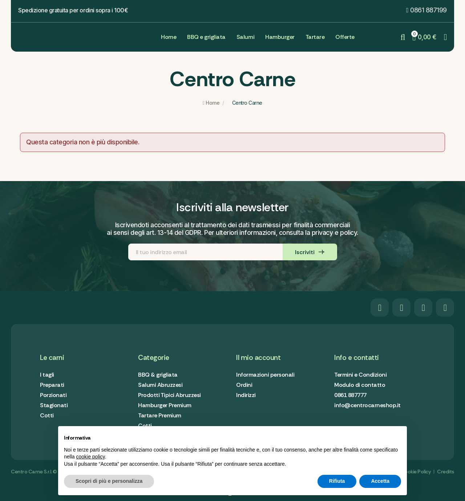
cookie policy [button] (90, 457)
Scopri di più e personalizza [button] (109, 481)
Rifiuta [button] (337, 481)
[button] (426, 10)
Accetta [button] (380, 481)
